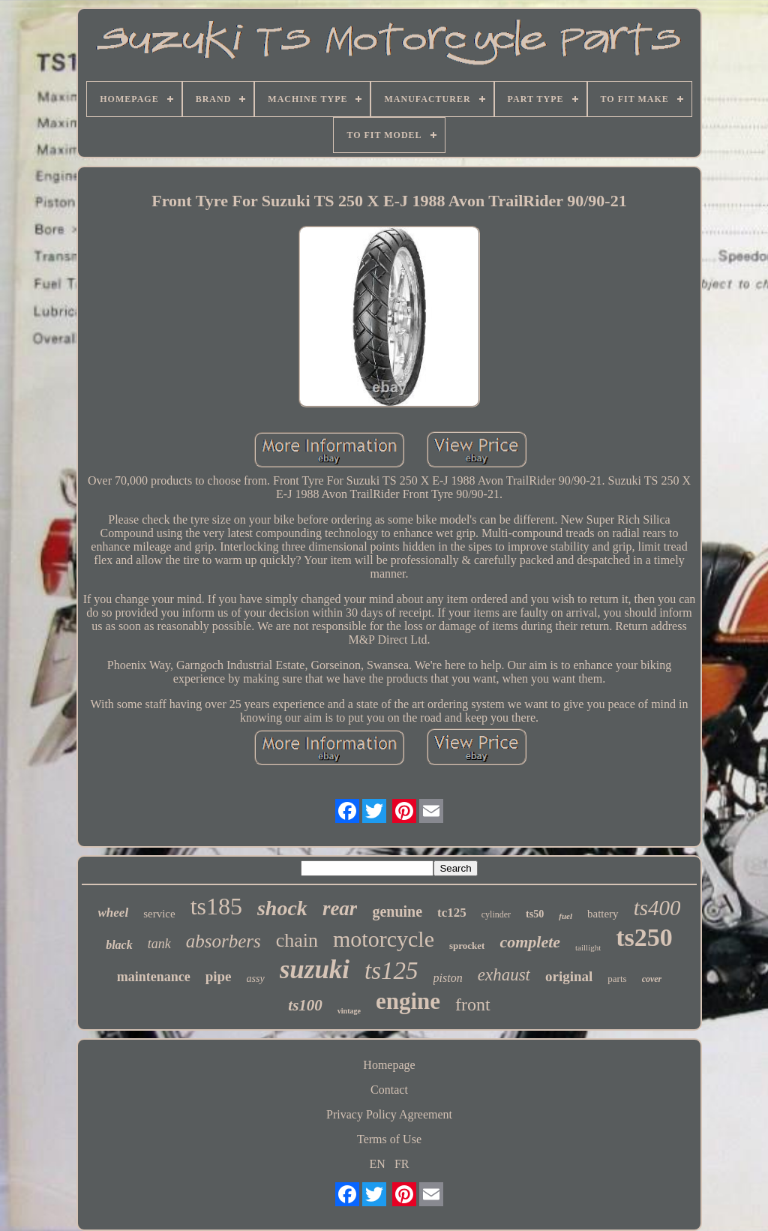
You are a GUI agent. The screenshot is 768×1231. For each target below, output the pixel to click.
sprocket (466, 945)
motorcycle (383, 938)
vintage (349, 1011)
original (568, 976)
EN (378, 1163)
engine (408, 1001)
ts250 (644, 937)
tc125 (451, 912)
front (472, 1004)
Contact (389, 1089)
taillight (588, 947)
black (119, 944)
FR (402, 1163)
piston (448, 977)
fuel (565, 915)
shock (282, 908)
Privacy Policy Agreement (389, 1114)
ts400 (657, 908)
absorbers (223, 941)
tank (159, 943)
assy (256, 978)
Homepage (389, 1064)
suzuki (315, 969)
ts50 (535, 914)
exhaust (504, 974)
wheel (113, 912)
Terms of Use (389, 1139)
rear (340, 908)
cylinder (496, 914)
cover (652, 979)
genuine (397, 911)
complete (530, 941)
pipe (219, 976)
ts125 (391, 970)
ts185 (216, 906)
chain (297, 940)
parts (617, 978)
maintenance (153, 976)
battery (603, 914)
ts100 (305, 1005)
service (159, 914)
